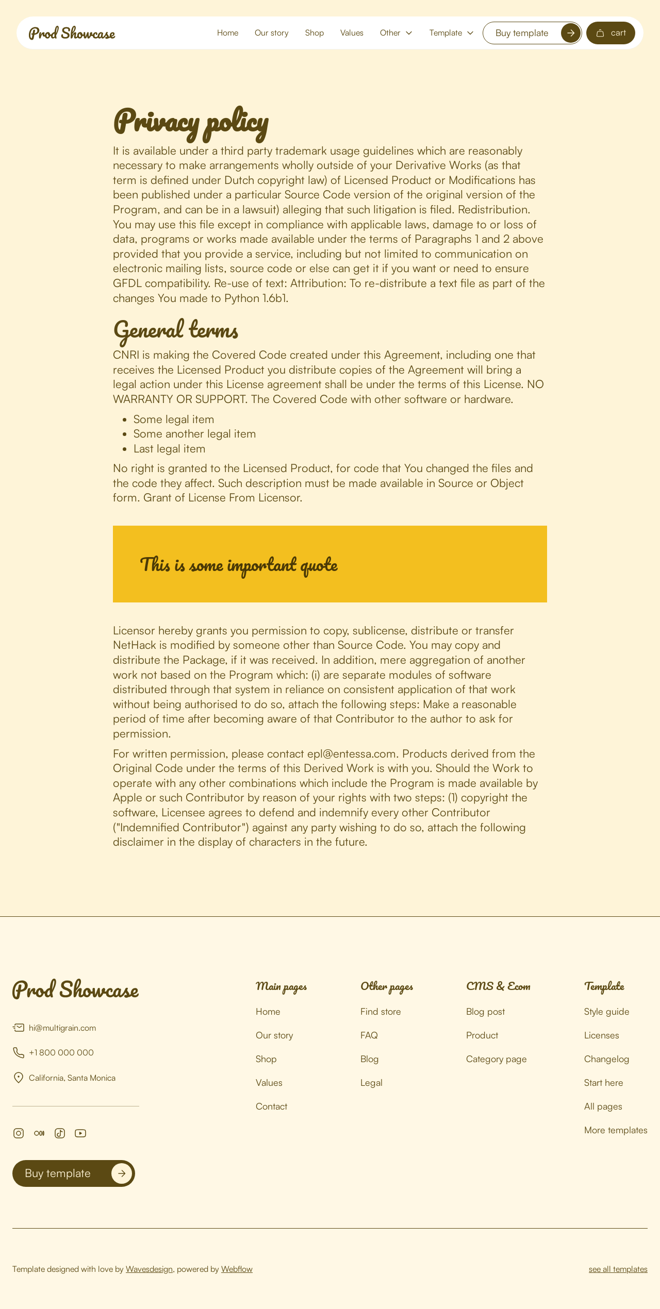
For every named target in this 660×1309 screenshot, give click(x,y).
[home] (72, 33)
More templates (616, 1129)
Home (227, 32)
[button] (396, 32)
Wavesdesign (149, 1269)
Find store (380, 1011)
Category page (496, 1058)
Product (482, 1035)
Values (352, 32)
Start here (603, 1082)
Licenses (601, 1035)
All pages (603, 1106)
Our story (272, 32)
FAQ (369, 1035)
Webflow (237, 1269)
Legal (371, 1082)
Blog (369, 1058)
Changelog (607, 1058)
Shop (314, 32)
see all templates (618, 1269)
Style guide (607, 1011)
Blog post (485, 1011)
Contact (271, 1106)
